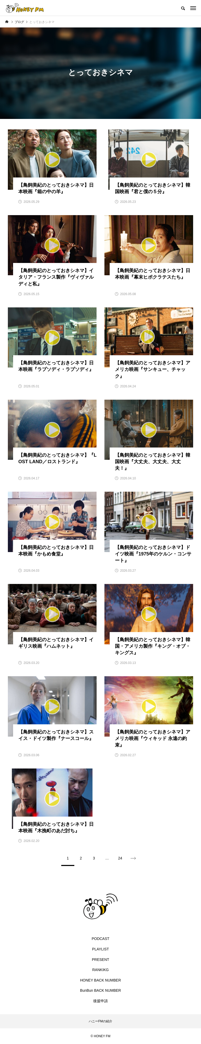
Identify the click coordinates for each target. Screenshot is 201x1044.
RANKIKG (100, 970)
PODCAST (100, 939)
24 (120, 858)
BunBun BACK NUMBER (100, 990)
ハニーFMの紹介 (100, 1021)
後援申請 (100, 1001)
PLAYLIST (100, 949)
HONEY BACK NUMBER (100, 980)
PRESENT (100, 959)
